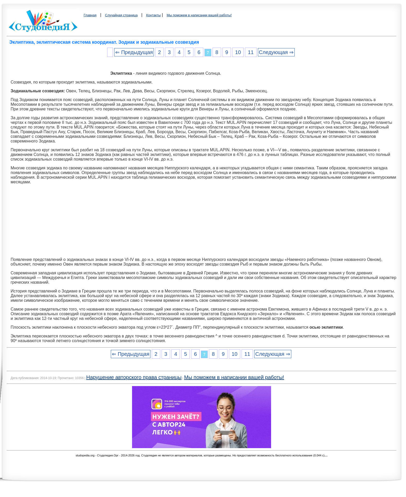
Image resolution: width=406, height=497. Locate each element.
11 (250, 52)
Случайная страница (121, 15)
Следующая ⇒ (276, 52)
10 (238, 52)
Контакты (153, 15)
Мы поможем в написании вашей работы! (199, 15)
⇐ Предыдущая (134, 52)
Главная (90, 15)
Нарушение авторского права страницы (134, 377)
